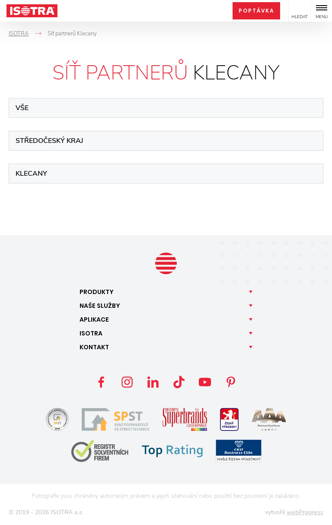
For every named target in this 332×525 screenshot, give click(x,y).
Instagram (127, 382)
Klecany (31, 173)
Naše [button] (100, 305)
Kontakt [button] (94, 347)
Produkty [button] (97, 292)
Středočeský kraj (49, 140)
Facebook (101, 382)
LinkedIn (153, 382)
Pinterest (230, 382)
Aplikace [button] (94, 319)
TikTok (179, 382)
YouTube (205, 382)
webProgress (305, 512)
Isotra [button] (91, 333)
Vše (22, 108)
